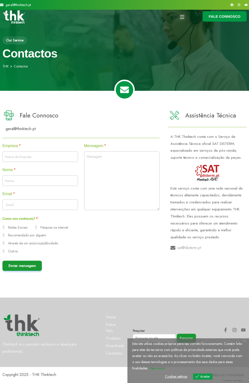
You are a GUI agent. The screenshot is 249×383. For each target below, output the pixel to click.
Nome (8, 170)
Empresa (11, 146)
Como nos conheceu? (20, 219)
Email (8, 194)
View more (157, 368)
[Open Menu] (182, 16)
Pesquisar (139, 331)
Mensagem (95, 146)
